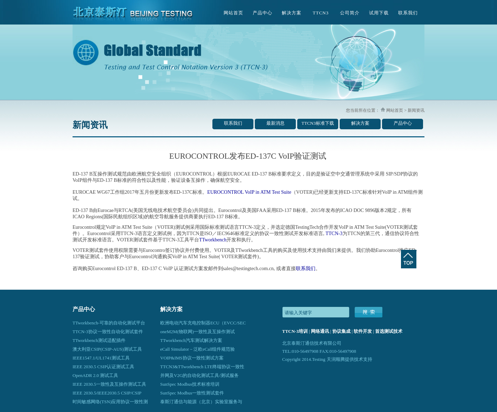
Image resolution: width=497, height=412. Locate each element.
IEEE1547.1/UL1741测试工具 (101, 357)
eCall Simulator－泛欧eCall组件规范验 (197, 349)
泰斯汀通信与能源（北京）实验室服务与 (201, 401)
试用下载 (379, 12)
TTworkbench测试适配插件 (99, 340)
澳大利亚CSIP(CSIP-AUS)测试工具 (107, 349)
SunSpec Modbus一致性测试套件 (192, 393)
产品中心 (262, 12)
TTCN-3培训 (295, 331)
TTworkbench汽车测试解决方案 (191, 340)
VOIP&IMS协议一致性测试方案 (192, 357)
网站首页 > (396, 110)
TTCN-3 (334, 233)
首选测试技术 (388, 331)
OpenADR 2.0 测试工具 (95, 375)
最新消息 (275, 123)
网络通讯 (320, 331)
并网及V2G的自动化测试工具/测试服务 (199, 375)
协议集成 (341, 331)
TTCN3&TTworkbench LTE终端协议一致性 (202, 366)
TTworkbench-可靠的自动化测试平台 (109, 322)
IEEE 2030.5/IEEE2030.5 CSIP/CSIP (107, 393)
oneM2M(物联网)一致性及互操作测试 (197, 331)
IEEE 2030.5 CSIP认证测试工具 (103, 366)
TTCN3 (320, 12)
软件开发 (363, 331)
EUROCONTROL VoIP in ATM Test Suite (249, 192)
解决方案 (291, 12)
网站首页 (233, 12)
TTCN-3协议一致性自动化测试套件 (108, 331)
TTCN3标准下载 (317, 123)
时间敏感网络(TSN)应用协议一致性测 (110, 401)
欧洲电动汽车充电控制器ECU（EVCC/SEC (203, 322)
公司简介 (350, 12)
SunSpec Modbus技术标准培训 (189, 384)
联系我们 (408, 12)
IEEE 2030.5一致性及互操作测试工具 (109, 384)
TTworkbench (212, 239)
